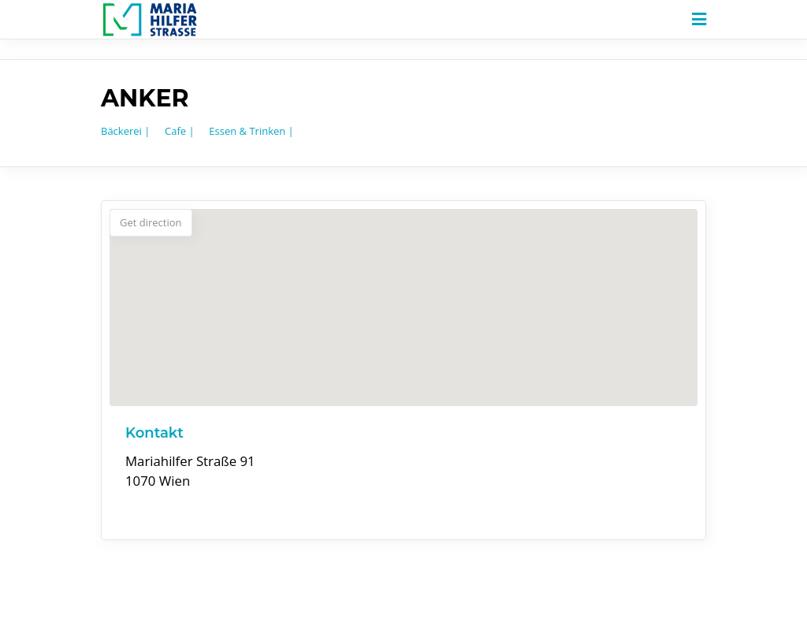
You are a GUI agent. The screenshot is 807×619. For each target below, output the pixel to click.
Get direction (151, 222)
